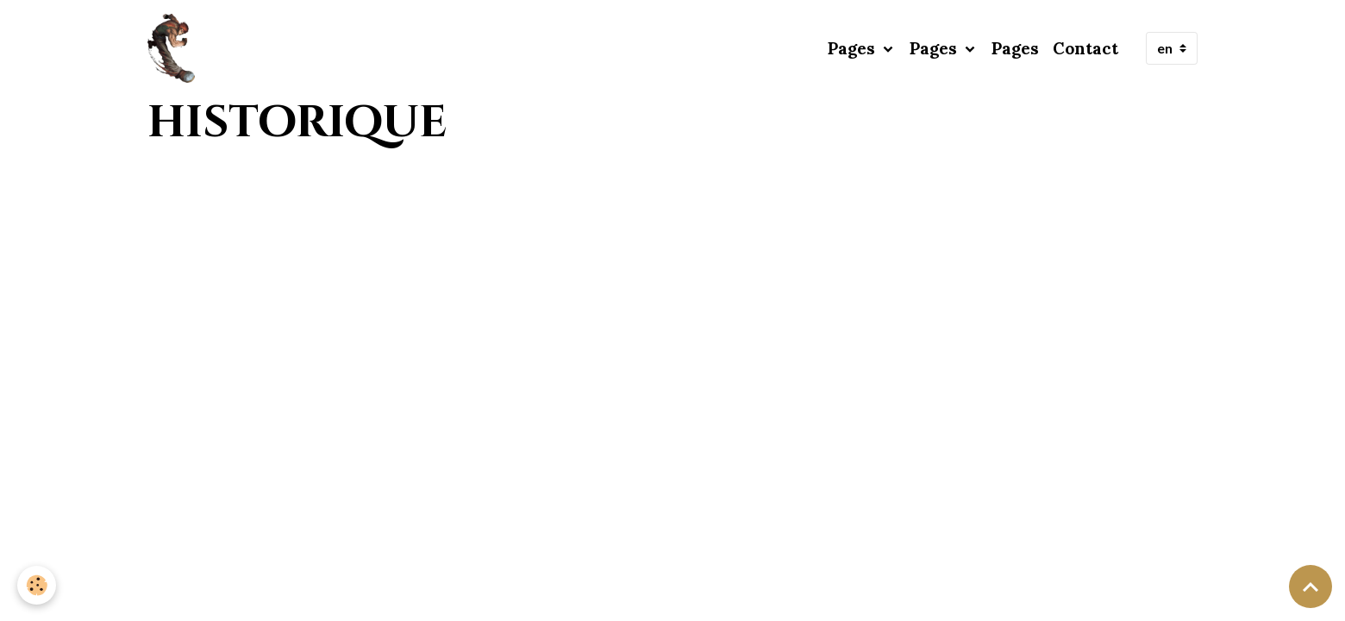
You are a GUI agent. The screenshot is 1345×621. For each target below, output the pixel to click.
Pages (853, 48)
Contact (1085, 48)
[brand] (174, 48)
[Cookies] (36, 585)
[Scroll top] (1310, 586)
